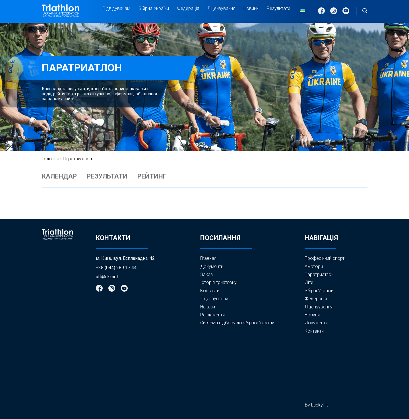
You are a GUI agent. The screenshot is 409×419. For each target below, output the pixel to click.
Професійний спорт (324, 258)
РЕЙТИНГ (151, 176)
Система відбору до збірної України (237, 322)
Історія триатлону (218, 282)
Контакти (209, 290)
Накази (207, 307)
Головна (50, 158)
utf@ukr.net (107, 276)
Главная (208, 258)
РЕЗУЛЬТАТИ (107, 176)
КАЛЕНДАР (59, 176)
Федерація (188, 8)
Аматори (314, 266)
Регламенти (212, 315)
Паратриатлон (319, 274)
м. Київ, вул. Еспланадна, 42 (125, 258)
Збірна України (154, 8)
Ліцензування (221, 8)
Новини (251, 8)
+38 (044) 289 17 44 (116, 267)
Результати (278, 8)
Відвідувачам (116, 8)
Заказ (206, 274)
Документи (211, 266)
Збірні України (319, 290)
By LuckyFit (316, 405)
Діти (309, 282)
